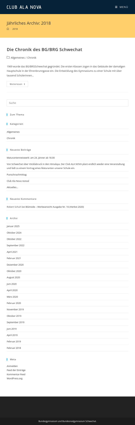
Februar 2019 (14, 341)
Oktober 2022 (14, 239)
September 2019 (15, 322)
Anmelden (12, 366)
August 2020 (13, 277)
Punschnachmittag (16, 174)
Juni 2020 (12, 283)
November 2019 (15, 309)
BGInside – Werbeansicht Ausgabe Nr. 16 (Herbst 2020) (54, 206)
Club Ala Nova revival (18, 180)
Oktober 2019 (14, 315)
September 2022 (15, 245)
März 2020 (12, 296)
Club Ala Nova (24, 7)
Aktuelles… (12, 187)
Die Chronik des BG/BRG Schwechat (44, 49)
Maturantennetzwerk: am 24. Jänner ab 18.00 (31, 157)
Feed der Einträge (16, 370)
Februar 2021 (14, 258)
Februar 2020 (14, 303)
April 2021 (12, 251)
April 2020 (12, 290)
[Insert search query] (67, 102)
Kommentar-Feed (16, 374)
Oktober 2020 (14, 271)
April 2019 (12, 335)
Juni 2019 (12, 328)
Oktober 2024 (14, 232)
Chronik (31, 57)
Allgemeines (18, 57)
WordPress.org (14, 378)
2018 (15, 28)
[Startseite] (8, 28)
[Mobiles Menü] (121, 7)
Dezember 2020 (15, 264)
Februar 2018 (14, 348)
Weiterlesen (19, 84)
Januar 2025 (13, 226)
